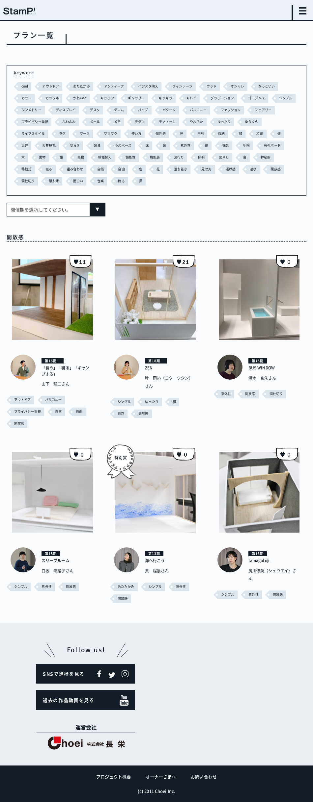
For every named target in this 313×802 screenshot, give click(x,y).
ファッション (270, 110)
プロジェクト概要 (113, 776)
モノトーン (207, 121)
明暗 (25, 157)
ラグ (93, 133)
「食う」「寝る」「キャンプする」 (67, 370)
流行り (238, 157)
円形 (237, 133)
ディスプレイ (97, 110)
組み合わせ (120, 169)
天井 (64, 145)
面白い (127, 181)
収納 (259, 133)
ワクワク (144, 133)
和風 (25, 145)
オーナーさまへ (161, 776)
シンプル (28, 110)
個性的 (196, 133)
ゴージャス (268, 98)
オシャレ (249, 86)
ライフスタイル (63, 133)
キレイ (199, 98)
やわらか (238, 121)
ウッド (222, 86)
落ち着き (229, 169)
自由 (168, 169)
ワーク (117, 133)
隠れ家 (102, 181)
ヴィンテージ (192, 86)
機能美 (213, 157)
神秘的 (44, 169)
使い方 (170, 133)
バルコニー (236, 110)
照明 (262, 157)
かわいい (82, 98)
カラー (26, 98)
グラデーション (232, 98)
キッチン (111, 98)
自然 (147, 169)
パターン (205, 110)
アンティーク (119, 86)
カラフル (53, 98)
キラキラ (172, 98)
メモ (154, 121)
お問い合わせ (204, 776)
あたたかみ (85, 86)
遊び (25, 181)
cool (25, 86)
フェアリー (30, 121)
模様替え (161, 157)
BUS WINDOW (263, 367)
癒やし (285, 157)
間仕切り (75, 181)
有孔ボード (52, 157)
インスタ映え (155, 86)
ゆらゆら (28, 133)
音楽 (151, 181)
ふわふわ (105, 121)
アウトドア (52, 86)
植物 (136, 157)
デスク (128, 110)
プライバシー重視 (68, 121)
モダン (178, 121)
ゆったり (266, 121)
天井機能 (89, 145)
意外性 (231, 145)
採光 (272, 145)
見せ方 (256, 169)
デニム (153, 110)
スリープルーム (58, 560)
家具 (139, 145)
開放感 (48, 181)
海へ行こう (156, 560)
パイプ (178, 110)
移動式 (70, 169)
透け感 (281, 169)
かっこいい (280, 86)
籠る (93, 169)
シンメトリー (61, 110)
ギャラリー (142, 98)
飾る (172, 181)
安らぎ (116, 145)
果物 (96, 157)
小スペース (167, 145)
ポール (131, 121)
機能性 (188, 157)
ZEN (149, 367)
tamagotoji (260, 560)
